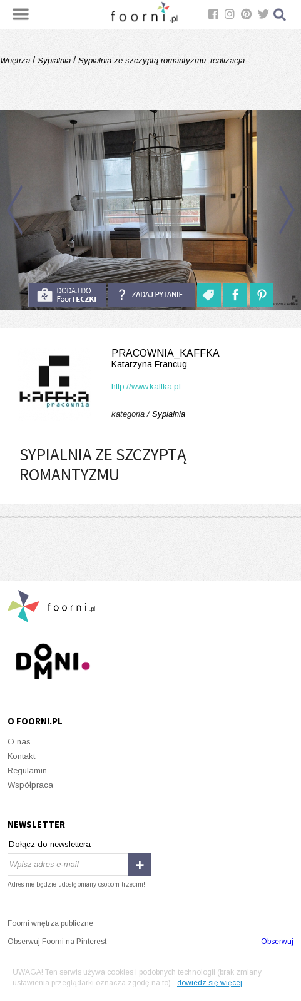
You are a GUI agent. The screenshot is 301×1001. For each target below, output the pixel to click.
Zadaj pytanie (151, 295)
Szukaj (280, 14)
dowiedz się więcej (209, 982)
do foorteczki (67, 295)
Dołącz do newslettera (50, 844)
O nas (19, 741)
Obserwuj (277, 941)
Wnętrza (16, 60)
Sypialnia (54, 60)
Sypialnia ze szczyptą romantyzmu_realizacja (160, 60)
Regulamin (27, 770)
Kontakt (21, 756)
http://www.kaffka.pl (146, 386)
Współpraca (30, 785)
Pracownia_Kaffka (150, 359)
